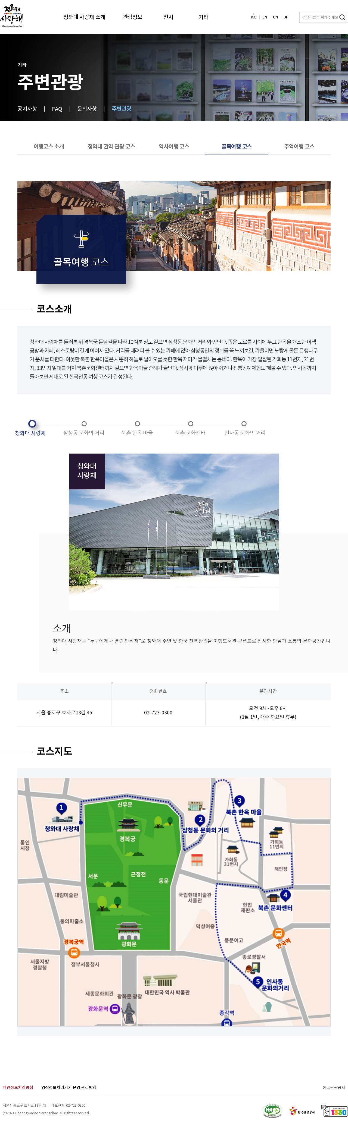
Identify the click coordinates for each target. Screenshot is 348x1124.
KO (255, 18)
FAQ (57, 109)
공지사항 (27, 109)
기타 (203, 17)
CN (277, 18)
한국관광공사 (333, 1087)
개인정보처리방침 (18, 1087)
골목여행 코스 (237, 147)
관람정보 (132, 17)
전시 (168, 17)
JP (288, 18)
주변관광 (121, 109)
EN (266, 18)
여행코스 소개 (49, 147)
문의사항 (87, 109)
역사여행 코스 (174, 147)
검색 (342, 17)
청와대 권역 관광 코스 (111, 147)
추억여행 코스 (299, 147)
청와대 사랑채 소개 (84, 17)
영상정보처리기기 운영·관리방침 (69, 1087)
